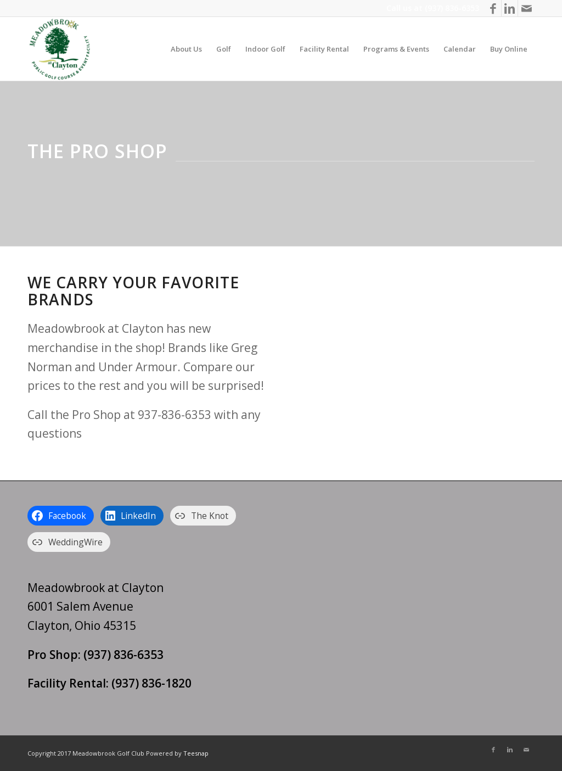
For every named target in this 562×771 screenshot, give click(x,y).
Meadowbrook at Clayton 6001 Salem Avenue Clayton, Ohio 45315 (95, 606)
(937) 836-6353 (452, 8)
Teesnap (196, 753)
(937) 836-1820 (151, 683)
